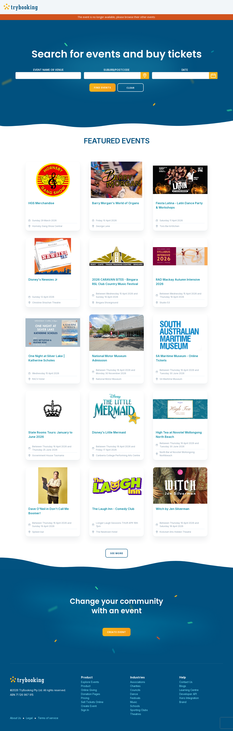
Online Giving (89, 690)
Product (85, 686)
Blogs (182, 686)
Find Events (102, 87)
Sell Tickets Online (92, 702)
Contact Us (185, 682)
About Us (15, 718)
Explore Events (90, 682)
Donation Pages (90, 694)
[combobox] (116, 75)
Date (184, 69)
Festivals (135, 698)
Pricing (85, 698)
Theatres (135, 714)
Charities (135, 686)
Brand (182, 702)
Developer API (188, 694)
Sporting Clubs (139, 710)
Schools (135, 706)
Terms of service (48, 718)
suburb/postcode (116, 69)
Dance (134, 694)
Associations (137, 682)
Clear (131, 87)
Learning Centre (189, 690)
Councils (135, 690)
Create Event (116, 632)
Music (133, 702)
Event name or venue (48, 69)
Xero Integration (189, 698)
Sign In (85, 710)
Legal (29, 718)
